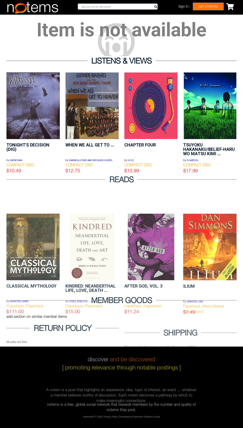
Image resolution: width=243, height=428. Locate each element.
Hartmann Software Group (146, 418)
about (96, 374)
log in (65, 374)
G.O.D (131, 160)
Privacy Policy (110, 418)
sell (144, 374)
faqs (129, 374)
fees (179, 374)
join (81, 374)
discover (121, 355)
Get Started (208, 6)
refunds (161, 374)
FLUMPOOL (193, 160)
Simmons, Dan (195, 338)
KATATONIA (16, 160)
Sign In (183, 6)
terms (114, 374)
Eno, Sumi (133, 338)
